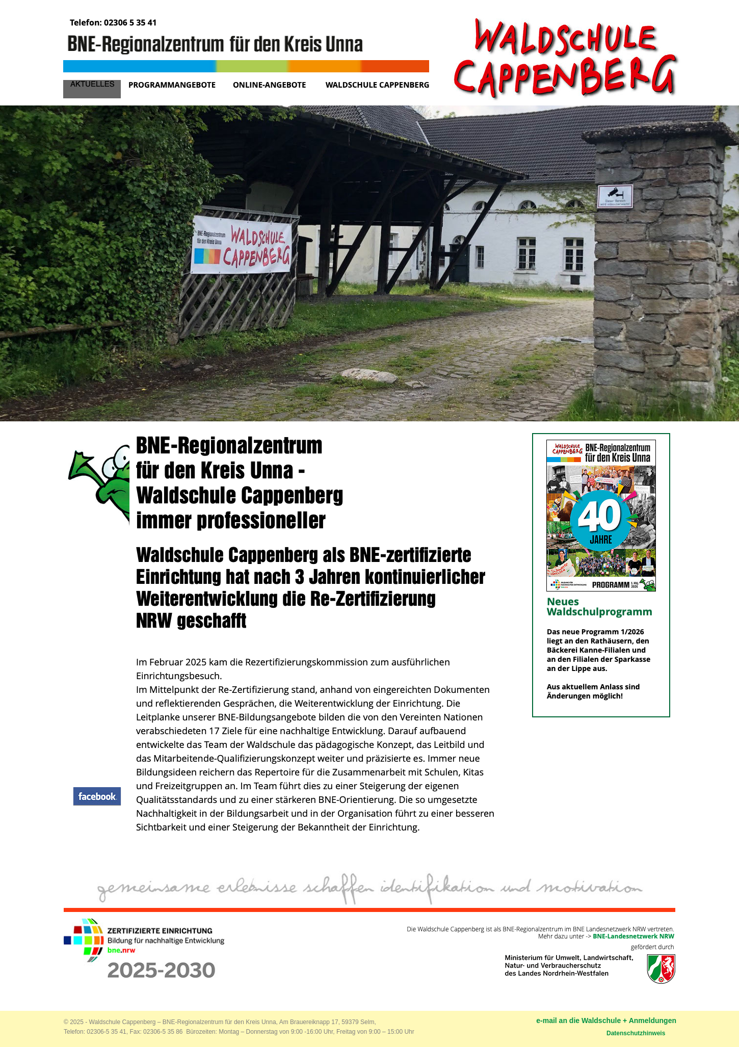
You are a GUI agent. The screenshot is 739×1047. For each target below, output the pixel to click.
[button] (97, 796)
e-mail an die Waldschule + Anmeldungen (606, 1020)
